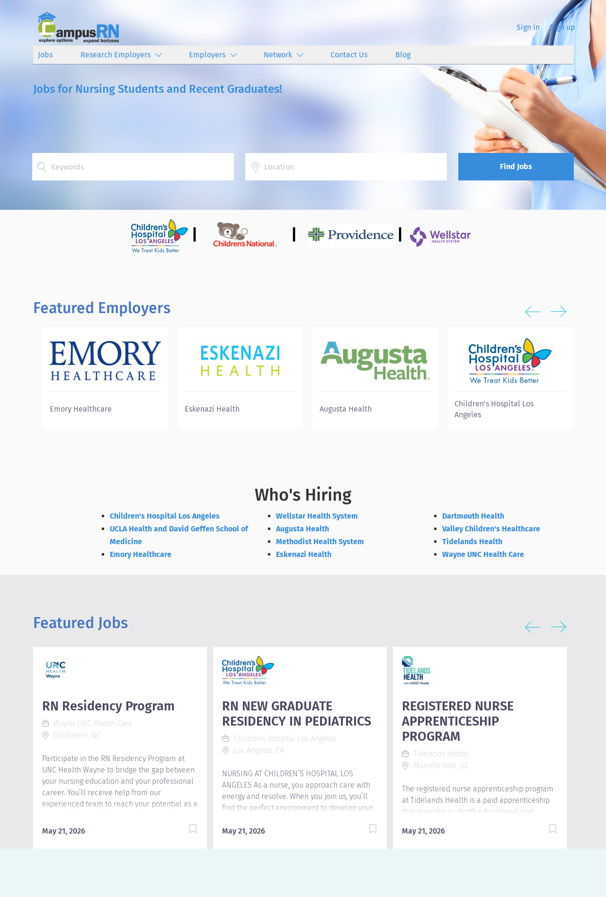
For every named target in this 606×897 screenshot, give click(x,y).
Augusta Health (302, 528)
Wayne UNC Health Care (483, 554)
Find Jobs (516, 166)
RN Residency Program (108, 706)
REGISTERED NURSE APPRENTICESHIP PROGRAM (458, 721)
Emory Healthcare (140, 554)
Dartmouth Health (473, 515)
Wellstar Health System (317, 515)
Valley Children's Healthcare (491, 528)
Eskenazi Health (303, 554)
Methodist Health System (320, 541)
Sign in (528, 27)
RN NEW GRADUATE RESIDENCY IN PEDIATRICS (296, 714)
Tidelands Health (472, 541)
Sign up (562, 27)
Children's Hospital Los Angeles (165, 515)
